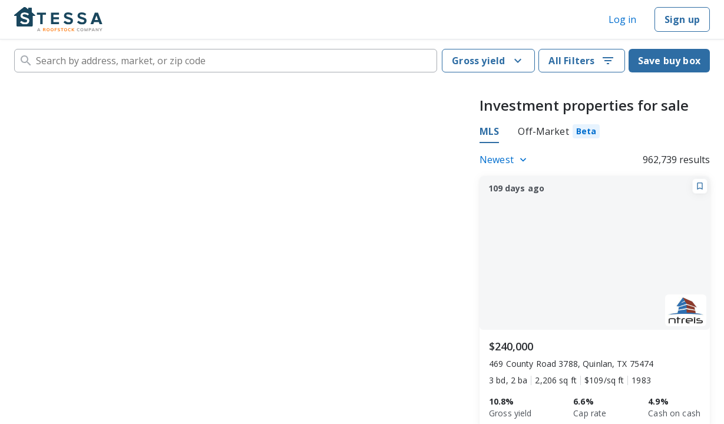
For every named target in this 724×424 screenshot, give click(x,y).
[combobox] (225, 60)
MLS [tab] (489, 131)
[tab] (559, 133)
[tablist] (540, 133)
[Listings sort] (505, 160)
